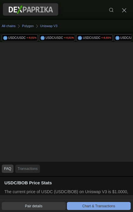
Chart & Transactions (98, 206)
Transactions (28, 169)
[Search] (111, 9)
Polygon (28, 26)
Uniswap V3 (49, 26)
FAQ (7, 169)
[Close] (124, 9)
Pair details (33, 206)
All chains (9, 26)
